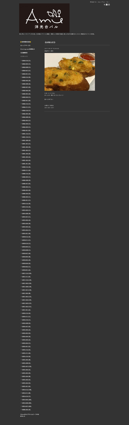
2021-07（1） (26, 143)
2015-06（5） (26, 370)
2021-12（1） (26, 133)
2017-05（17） (27, 296)
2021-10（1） (26, 137)
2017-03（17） (27, 303)
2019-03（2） (26, 227)
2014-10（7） (26, 396)
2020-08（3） (26, 180)
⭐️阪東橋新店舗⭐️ (25, 42)
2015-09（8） (26, 360)
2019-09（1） (26, 210)
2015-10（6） (26, 356)
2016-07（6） (26, 326)
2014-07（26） (27, 406)
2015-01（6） (26, 386)
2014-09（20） (27, 399)
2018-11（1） (26, 240)
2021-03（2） (26, 157)
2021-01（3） (26, 163)
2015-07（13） (27, 366)
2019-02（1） (26, 230)
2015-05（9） (26, 373)
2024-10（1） (26, 60)
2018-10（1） (26, 243)
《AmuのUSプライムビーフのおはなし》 (29, 415)
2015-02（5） (26, 383)
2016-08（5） (26, 323)
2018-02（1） (26, 266)
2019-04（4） (26, 223)
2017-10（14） (27, 280)
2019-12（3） (26, 203)
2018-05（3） (26, 260)
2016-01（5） (26, 346)
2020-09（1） (26, 177)
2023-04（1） (26, 97)
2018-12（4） (26, 237)
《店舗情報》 (24, 53)
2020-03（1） (26, 197)
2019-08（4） (26, 213)
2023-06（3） (26, 90)
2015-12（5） (26, 350)
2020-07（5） (26, 183)
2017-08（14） (27, 286)
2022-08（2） (26, 117)
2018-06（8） (26, 256)
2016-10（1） (26, 320)
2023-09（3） (26, 80)
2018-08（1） (26, 250)
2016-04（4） (26, 336)
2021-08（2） (26, 140)
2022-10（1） (26, 110)
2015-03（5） (26, 379)
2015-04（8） (26, 376)
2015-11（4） (26, 353)
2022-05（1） (26, 120)
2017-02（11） (27, 306)
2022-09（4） (26, 114)
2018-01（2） (26, 270)
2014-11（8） (26, 393)
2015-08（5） (26, 363)
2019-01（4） (26, 233)
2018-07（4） (26, 253)
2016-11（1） (26, 316)
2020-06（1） (26, 187)
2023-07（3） (26, 87)
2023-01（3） (26, 100)
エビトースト (49, 51)
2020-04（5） (26, 193)
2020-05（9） (26, 190)
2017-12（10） (27, 273)
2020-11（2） (26, 170)
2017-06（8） (26, 293)
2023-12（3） (26, 77)
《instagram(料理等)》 (27, 49)
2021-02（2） (26, 160)
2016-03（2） (26, 340)
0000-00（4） (26, 409)
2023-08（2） (26, 84)
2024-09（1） (26, 64)
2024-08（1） (26, 67)
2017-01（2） (26, 310)
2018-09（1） (26, 247)
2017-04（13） (27, 300)
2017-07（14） (27, 290)
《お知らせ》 (24, 56)
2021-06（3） (26, 147)
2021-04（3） (26, 153)
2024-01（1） (26, 74)
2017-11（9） (26, 276)
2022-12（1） (26, 104)
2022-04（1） (26, 124)
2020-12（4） (26, 167)
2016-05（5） (26, 333)
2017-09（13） (27, 283)
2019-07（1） (26, 217)
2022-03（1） (26, 127)
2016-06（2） (26, 330)
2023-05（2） (26, 94)
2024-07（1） (26, 70)
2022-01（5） (26, 130)
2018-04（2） (26, 263)
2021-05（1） (26, 150)
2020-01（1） (26, 200)
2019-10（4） (26, 207)
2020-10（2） (26, 173)
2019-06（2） (26, 220)
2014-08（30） (27, 403)
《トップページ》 (25, 45)
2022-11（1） (26, 107)
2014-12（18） (27, 389)
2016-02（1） (26, 343)
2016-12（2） (26, 313)
